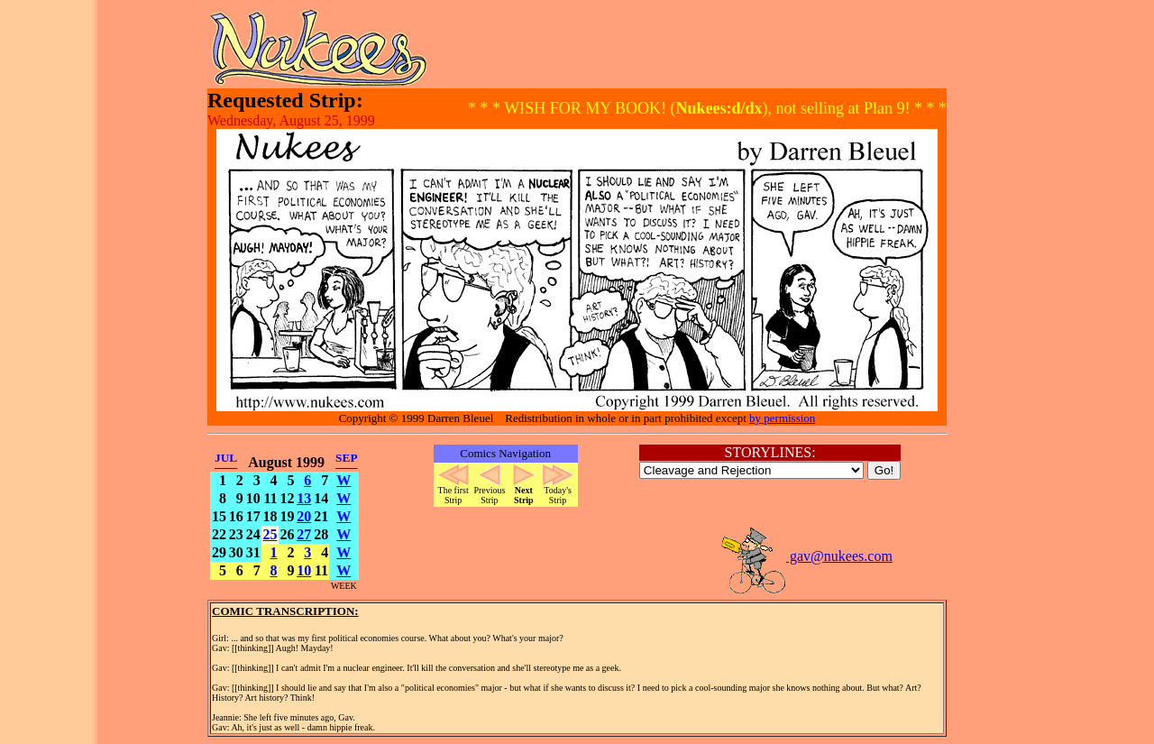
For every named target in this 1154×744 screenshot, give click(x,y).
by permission (782, 418)
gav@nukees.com (806, 556)
